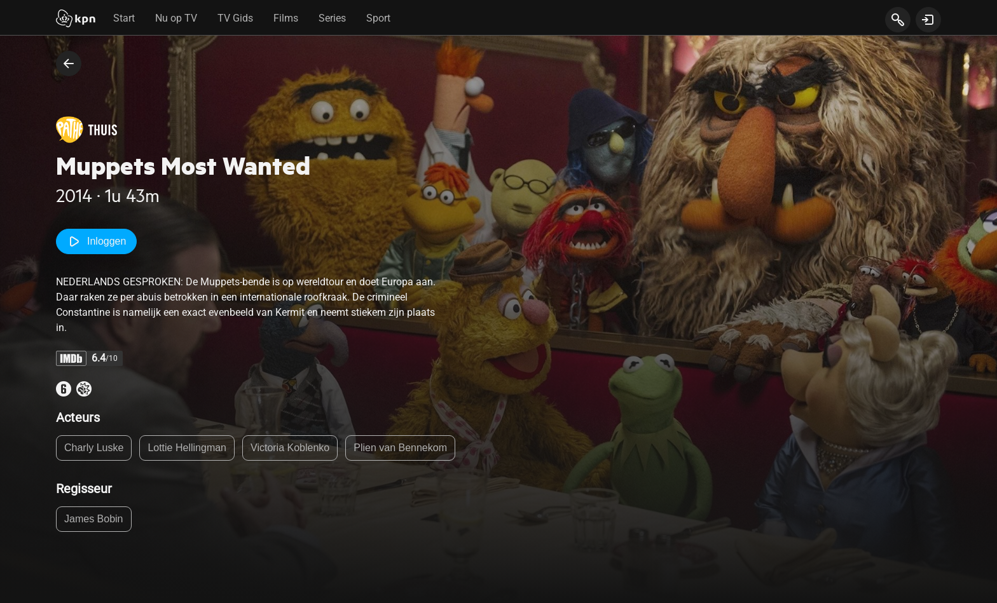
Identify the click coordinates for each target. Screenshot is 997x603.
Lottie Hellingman (187, 447)
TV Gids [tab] (235, 18)
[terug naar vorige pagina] (68, 63)
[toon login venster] (928, 19)
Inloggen (96, 241)
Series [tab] (332, 18)
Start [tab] (124, 18)
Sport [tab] (378, 18)
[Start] (75, 19)
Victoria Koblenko (290, 447)
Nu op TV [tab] (176, 18)
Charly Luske (93, 447)
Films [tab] (285, 18)
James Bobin (93, 518)
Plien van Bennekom (400, 447)
